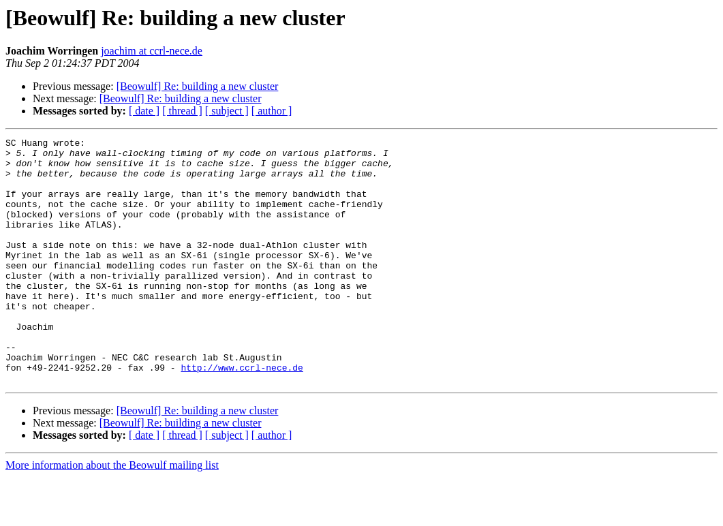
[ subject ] (227, 111)
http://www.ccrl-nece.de (242, 414)
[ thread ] (182, 111)
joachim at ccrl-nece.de (151, 51)
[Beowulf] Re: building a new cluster (198, 86)
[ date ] (144, 111)
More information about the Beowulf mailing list (112, 514)
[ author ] (271, 111)
